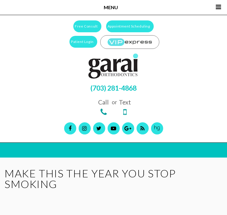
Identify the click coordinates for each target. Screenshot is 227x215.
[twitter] (99, 128)
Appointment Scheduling (129, 26)
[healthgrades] (157, 128)
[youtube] (113, 128)
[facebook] (70, 128)
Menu (162, 7)
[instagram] (84, 128)
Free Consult (86, 26)
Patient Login (82, 41)
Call (103, 107)
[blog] (142, 128)
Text (125, 107)
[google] (128, 128)
